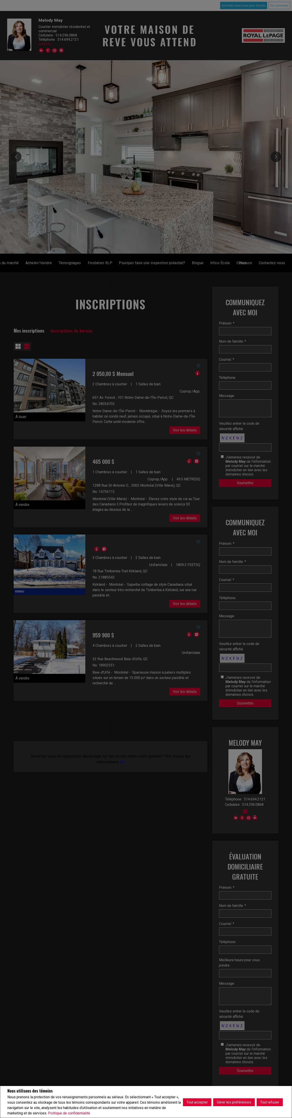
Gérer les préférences (234, 1102)
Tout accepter (197, 1102)
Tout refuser (269, 1102)
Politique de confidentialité (69, 1113)
